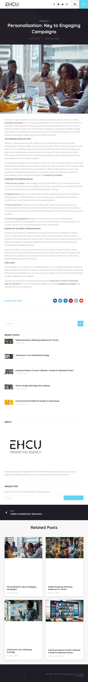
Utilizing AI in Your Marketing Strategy (32, 355)
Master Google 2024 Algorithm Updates (32, 385)
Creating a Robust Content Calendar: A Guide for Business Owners (44, 370)
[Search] (80, 323)
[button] (55, 301)
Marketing (44, 21)
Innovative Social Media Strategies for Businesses (37, 401)
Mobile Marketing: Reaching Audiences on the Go (37, 340)
